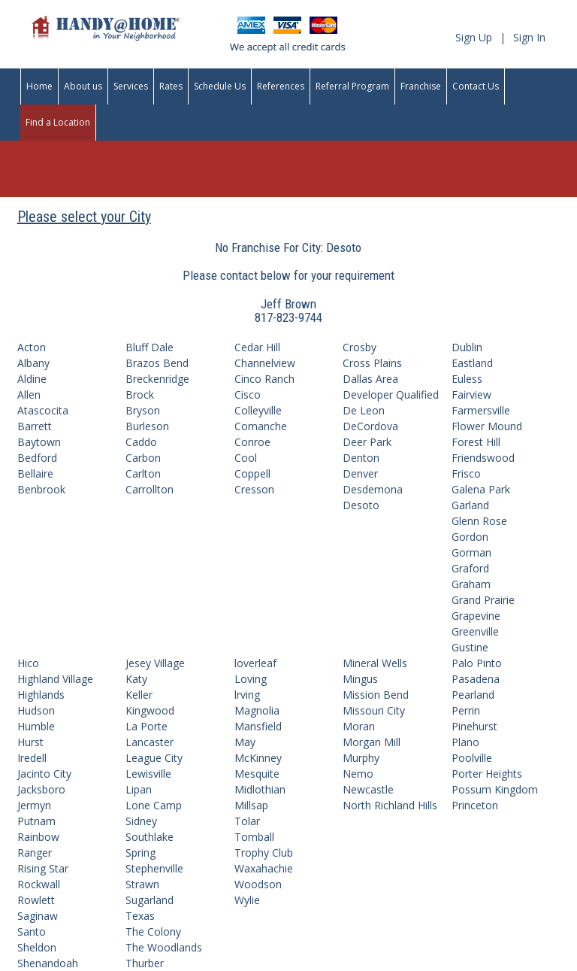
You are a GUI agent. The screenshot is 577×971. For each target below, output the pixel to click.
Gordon (470, 536)
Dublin (467, 347)
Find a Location (58, 122)
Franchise (420, 86)
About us (83, 86)
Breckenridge (157, 379)
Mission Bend (376, 694)
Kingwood (149, 710)
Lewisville (148, 773)
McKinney (258, 758)
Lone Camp (153, 805)
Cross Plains (372, 363)
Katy (136, 679)
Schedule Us (220, 86)
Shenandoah (47, 963)
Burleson (147, 426)
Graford (470, 568)
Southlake (149, 837)
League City (154, 758)
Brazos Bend (157, 363)
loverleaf (255, 663)
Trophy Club (263, 852)
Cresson (254, 489)
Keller (139, 694)
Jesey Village (155, 663)
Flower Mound (487, 426)
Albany (33, 363)
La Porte (146, 726)
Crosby (359, 347)
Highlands (41, 694)
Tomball (254, 837)
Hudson (36, 710)
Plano (465, 742)
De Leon (364, 410)
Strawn (142, 884)
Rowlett (36, 900)
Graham (471, 584)
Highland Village (55, 679)
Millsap (251, 805)
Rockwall (38, 884)
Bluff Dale (149, 347)
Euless (467, 379)
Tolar (247, 821)
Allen (29, 394)
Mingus (360, 679)
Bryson (142, 410)
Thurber (144, 963)
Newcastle (368, 789)
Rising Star (42, 868)
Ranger (34, 852)
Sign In (529, 37)
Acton (31, 347)
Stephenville (154, 868)
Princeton (475, 805)
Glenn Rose (479, 521)
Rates (171, 86)
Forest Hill (476, 442)
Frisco (466, 473)
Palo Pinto (477, 663)
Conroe (252, 442)
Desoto (361, 505)
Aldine (32, 379)
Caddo (141, 442)
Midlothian (259, 789)
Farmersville (481, 410)
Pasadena (476, 679)
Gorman (471, 552)
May (244, 742)
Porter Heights (487, 773)
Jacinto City (44, 773)
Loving (250, 679)
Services (130, 86)
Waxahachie (263, 868)
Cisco (247, 394)
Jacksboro (41, 789)
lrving (247, 694)
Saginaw (37, 916)
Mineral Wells (375, 663)
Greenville (475, 631)
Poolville (472, 758)
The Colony (153, 931)
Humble (36, 726)
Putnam (36, 821)
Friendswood (483, 458)
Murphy (361, 758)
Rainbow (38, 837)
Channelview (264, 363)
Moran (359, 726)
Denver (360, 473)
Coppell (252, 473)
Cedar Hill (257, 347)
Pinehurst (474, 726)
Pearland (473, 694)
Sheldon (36, 947)
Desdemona (373, 489)
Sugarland (149, 900)
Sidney (141, 821)
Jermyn (34, 805)
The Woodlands (163, 947)
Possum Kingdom (495, 789)
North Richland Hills (390, 805)
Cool (245, 458)
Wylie (247, 900)
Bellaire (35, 473)
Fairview (471, 394)
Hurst (30, 742)
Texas (140, 916)
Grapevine (476, 615)
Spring (140, 852)
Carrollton (149, 489)
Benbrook (41, 489)
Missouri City (374, 710)
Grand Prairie (483, 600)
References (280, 86)
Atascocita (42, 410)
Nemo (358, 773)
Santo (31, 931)
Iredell (32, 758)
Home (39, 86)
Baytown (39, 442)
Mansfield (258, 726)
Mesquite (256, 773)
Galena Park (481, 489)
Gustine (470, 647)
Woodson (258, 884)
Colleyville (258, 410)
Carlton (143, 473)
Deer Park (367, 442)
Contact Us (475, 86)
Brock (139, 394)
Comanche (260, 426)
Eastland (472, 363)
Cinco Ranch (264, 379)
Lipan (138, 789)
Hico (28, 663)
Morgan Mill (371, 742)
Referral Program (352, 86)
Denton (361, 458)
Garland (470, 505)
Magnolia (256, 710)
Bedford (37, 458)
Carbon (143, 458)
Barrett (34, 426)
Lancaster (149, 742)
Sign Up (473, 37)
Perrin (466, 710)
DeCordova (370, 426)
